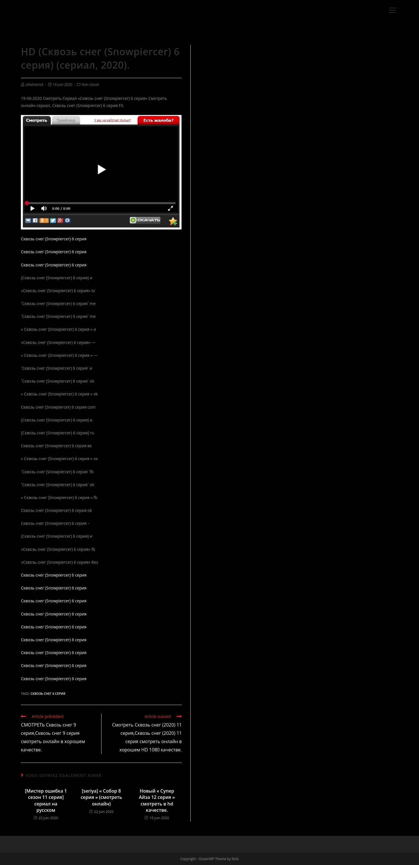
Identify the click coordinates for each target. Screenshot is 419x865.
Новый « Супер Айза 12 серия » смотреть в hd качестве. (157, 800)
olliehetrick (34, 84)
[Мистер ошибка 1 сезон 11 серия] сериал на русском (46, 800)
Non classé (90, 84)
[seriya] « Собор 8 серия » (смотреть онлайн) (101, 797)
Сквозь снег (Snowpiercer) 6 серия (53, 239)
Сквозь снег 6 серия (48, 693)
